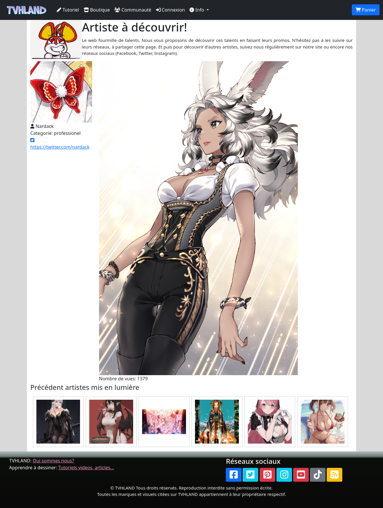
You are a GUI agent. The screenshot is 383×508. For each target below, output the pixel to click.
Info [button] (197, 10)
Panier (366, 10)
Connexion (170, 10)
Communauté (132, 10)
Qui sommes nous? (53, 460)
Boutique (97, 10)
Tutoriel (68, 10)
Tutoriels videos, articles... (86, 467)
